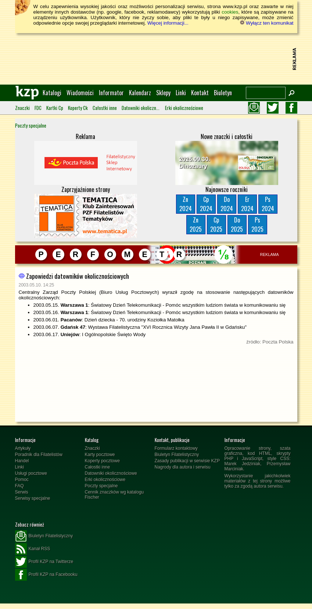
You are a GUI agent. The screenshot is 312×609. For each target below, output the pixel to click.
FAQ (19, 485)
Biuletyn (223, 92)
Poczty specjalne (30, 125)
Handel (22, 460)
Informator (111, 92)
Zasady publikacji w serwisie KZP (187, 460)
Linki (181, 92)
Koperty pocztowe (102, 460)
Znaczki (22, 107)
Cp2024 (206, 204)
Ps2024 (268, 204)
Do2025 (237, 225)
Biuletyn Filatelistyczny (177, 454)
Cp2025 (216, 225)
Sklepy (163, 92)
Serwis (21, 492)
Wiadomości (80, 92)
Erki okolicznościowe (184, 107)
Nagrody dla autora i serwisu (183, 467)
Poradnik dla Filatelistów (38, 454)
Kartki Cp (54, 107)
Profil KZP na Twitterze (44, 562)
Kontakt (200, 92)
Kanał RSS (32, 549)
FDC (38, 107)
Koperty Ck (78, 107)
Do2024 (226, 204)
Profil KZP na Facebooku (46, 575)
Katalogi (52, 92)
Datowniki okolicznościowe (141, 107)
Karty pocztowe (100, 454)
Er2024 (247, 204)
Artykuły (23, 448)
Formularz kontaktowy (176, 448)
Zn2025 (196, 225)
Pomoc (22, 479)
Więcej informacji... (168, 23)
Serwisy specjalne (32, 498)
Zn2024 (185, 204)
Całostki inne (105, 107)
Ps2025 (257, 225)
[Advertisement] (156, 58)
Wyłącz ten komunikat (266, 23)
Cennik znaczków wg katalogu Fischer (114, 494)
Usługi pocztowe (31, 473)
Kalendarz (140, 92)
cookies (230, 12)
